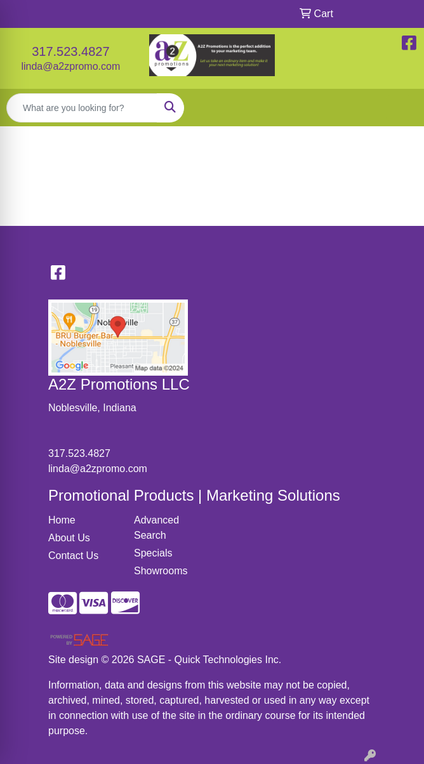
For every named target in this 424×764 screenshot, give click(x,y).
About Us (69, 537)
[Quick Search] (81, 107)
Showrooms (160, 570)
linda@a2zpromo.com (70, 66)
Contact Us (73, 555)
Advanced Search (156, 528)
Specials (153, 553)
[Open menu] (398, 108)
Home (62, 520)
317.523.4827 (70, 51)
